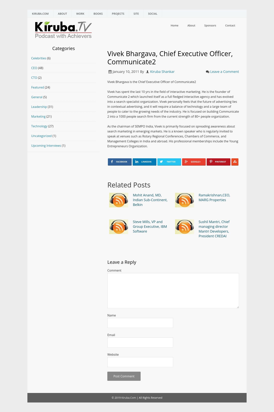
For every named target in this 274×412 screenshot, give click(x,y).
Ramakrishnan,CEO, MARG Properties (214, 197)
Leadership (39, 107)
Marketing (38, 116)
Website (113, 354)
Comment (114, 270)
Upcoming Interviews (46, 145)
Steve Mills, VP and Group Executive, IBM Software (150, 226)
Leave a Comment (224, 71)
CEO (34, 68)
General (36, 97)
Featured (37, 87)
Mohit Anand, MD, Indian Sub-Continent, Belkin (150, 200)
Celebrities (38, 58)
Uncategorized (41, 136)
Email (111, 335)
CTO (34, 78)
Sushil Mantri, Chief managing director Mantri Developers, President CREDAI (214, 228)
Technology (39, 126)
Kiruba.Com (128, 397)
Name (111, 315)
